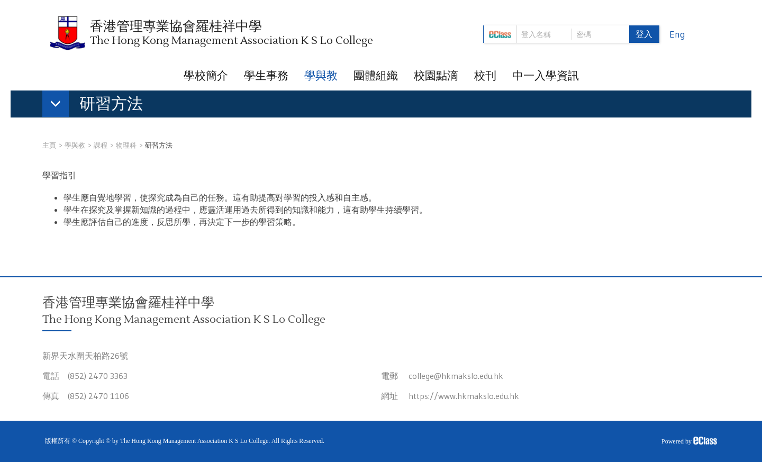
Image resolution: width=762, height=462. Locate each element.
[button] (97, 106)
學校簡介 (206, 76)
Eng (677, 34)
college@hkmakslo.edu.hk (456, 375)
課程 (100, 145)
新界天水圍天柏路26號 (85, 355)
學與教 (321, 76)
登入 (644, 34)
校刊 (485, 76)
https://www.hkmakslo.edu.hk (464, 396)
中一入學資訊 (545, 76)
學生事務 (266, 76)
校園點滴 (436, 76)
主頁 (49, 145)
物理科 (126, 145)
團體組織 (375, 76)
